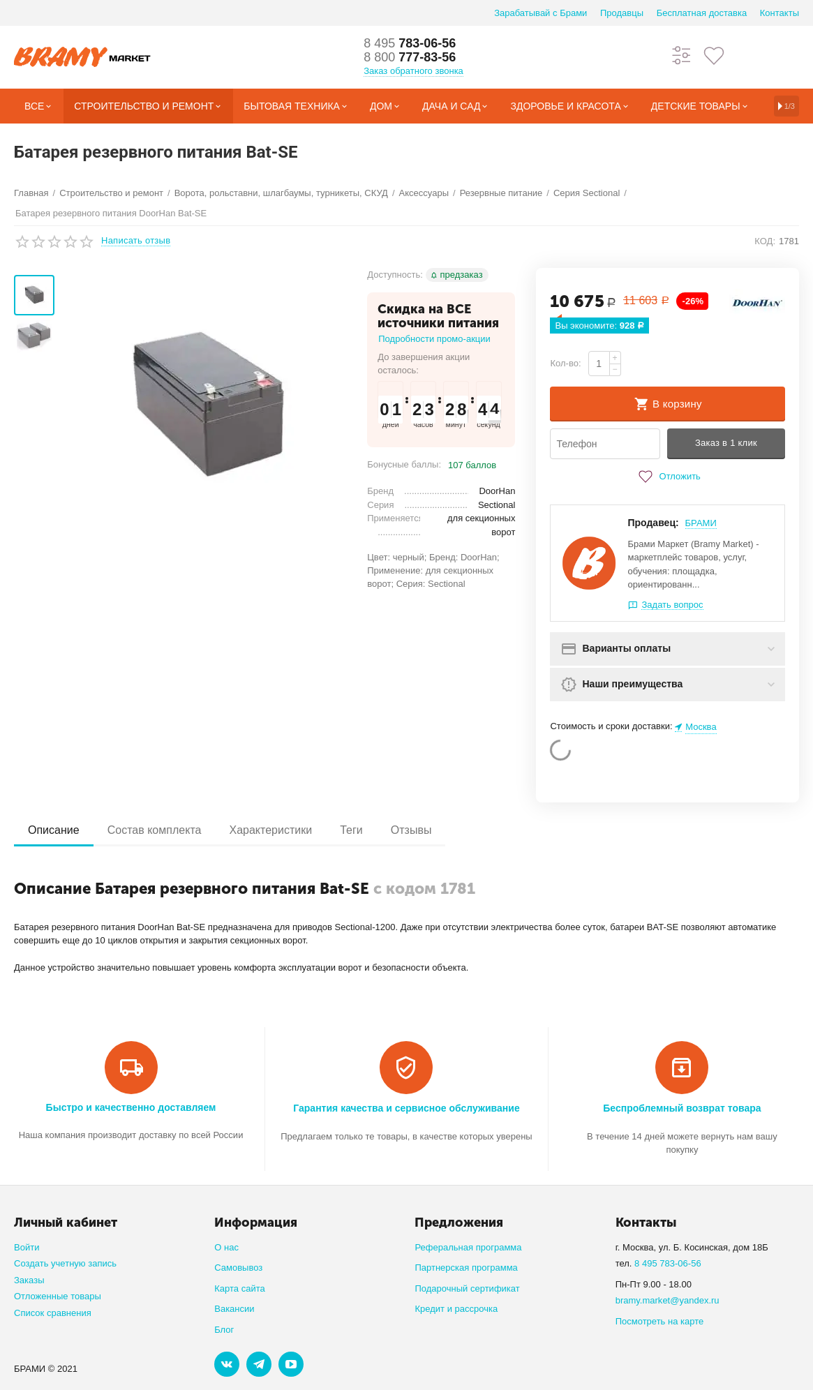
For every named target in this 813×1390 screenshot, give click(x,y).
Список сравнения (52, 1313)
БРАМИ (701, 523)
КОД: (764, 241)
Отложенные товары (57, 1296)
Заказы (29, 1280)
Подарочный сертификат (467, 1288)
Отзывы (411, 830)
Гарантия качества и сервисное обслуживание (406, 1108)
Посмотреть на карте (660, 1321)
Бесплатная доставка (702, 13)
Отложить (668, 477)
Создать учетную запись (65, 1263)
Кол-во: (565, 363)
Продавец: (652, 522)
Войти (26, 1247)
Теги (351, 830)
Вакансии (234, 1308)
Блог (224, 1329)
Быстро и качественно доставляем (131, 1107)
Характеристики (270, 830)
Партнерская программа (466, 1267)
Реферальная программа (468, 1247)
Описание (54, 830)
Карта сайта (239, 1288)
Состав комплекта (154, 830)
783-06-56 (410, 43)
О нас (226, 1247)
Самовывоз (238, 1267)
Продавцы (621, 13)
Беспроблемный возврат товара (682, 1108)
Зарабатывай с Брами (540, 13)
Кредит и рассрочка (456, 1308)
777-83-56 (410, 57)
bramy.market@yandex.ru (667, 1300)
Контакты (779, 13)
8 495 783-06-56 (667, 1263)
